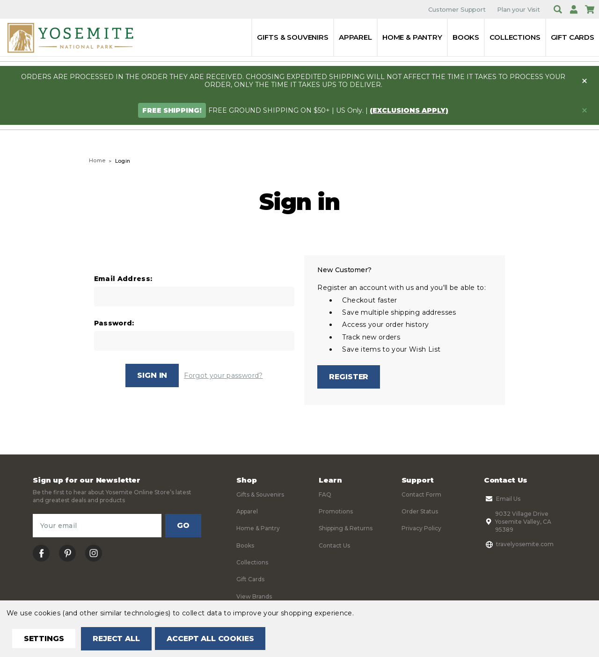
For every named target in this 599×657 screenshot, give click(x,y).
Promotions (336, 511)
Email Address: (123, 279)
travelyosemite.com (519, 544)
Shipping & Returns (346, 528)
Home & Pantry (412, 37)
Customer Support (457, 9)
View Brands (254, 596)
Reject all (118, 638)
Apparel (355, 37)
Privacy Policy (421, 528)
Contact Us (334, 545)
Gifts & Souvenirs (292, 37)
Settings (44, 638)
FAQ (325, 494)
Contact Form (421, 494)
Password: (114, 323)
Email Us (502, 499)
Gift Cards (573, 37)
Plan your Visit (518, 9)
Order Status (420, 511)
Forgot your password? (223, 375)
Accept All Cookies (213, 638)
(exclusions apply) (409, 110)
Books (466, 37)
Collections (514, 37)
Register (349, 376)
